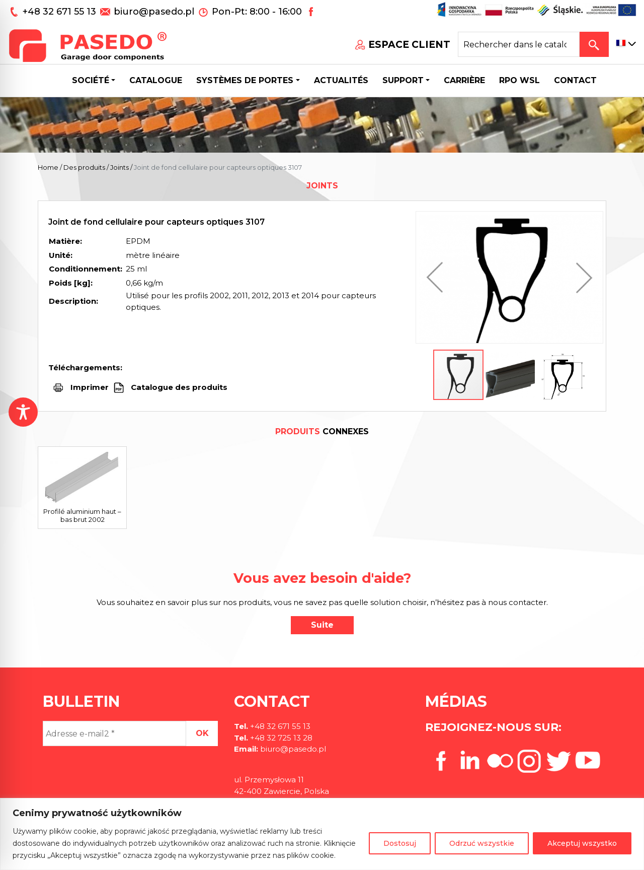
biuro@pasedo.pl (154, 11)
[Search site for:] (519, 44)
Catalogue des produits (178, 387)
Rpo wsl (519, 80)
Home (48, 167)
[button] (437, 277)
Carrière (464, 80)
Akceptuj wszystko (582, 843)
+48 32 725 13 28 (280, 738)
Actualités (341, 80)
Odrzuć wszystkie (481, 843)
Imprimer (89, 387)
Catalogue (155, 80)
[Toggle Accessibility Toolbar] (23, 412)
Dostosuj (399, 843)
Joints (119, 167)
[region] (322, 834)
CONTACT (575, 80)
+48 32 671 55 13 (61, 11)
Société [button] (90, 80)
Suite (322, 625)
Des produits (84, 167)
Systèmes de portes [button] (244, 80)
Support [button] (403, 80)
